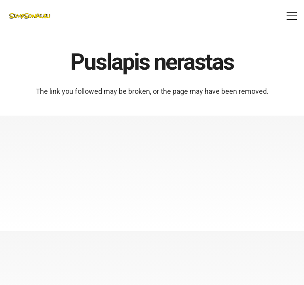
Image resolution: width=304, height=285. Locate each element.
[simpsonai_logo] (29, 16)
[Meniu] (292, 16)
